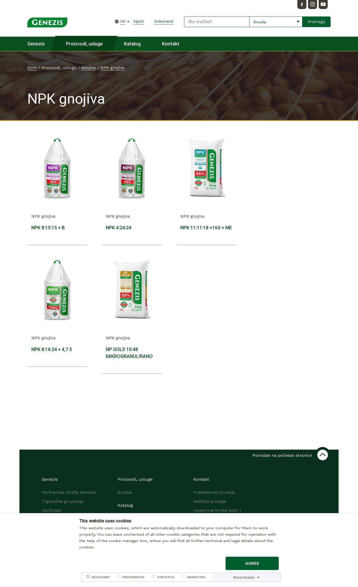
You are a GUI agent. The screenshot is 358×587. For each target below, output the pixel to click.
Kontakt (170, 44)
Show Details (244, 577)
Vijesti (138, 21)
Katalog (132, 44)
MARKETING (196, 577)
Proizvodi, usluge (84, 44)
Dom (32, 67)
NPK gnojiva (112, 67)
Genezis (36, 44)
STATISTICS (165, 577)
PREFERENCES (133, 577)
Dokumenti (163, 21)
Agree (252, 563)
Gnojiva (88, 67)
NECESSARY (100, 577)
